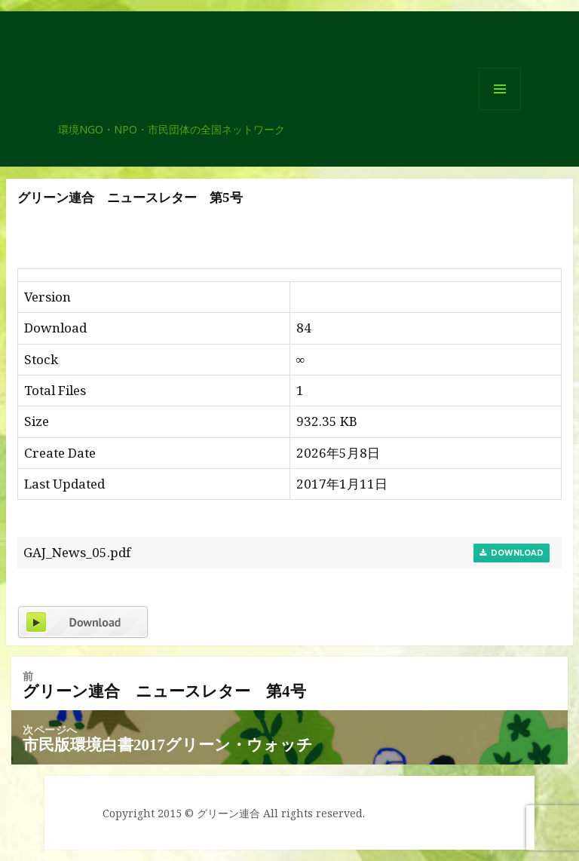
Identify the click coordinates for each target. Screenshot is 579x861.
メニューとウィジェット (500, 109)
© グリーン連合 (222, 813)
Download (511, 553)
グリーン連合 (124, 115)
